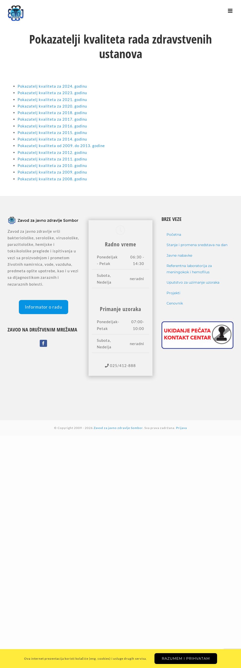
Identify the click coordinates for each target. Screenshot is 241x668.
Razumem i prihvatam (186, 658)
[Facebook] (43, 343)
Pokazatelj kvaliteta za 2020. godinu (52, 106)
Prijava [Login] (181, 428)
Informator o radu (43, 307)
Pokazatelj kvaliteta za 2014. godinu (52, 139)
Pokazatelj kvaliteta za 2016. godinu (52, 126)
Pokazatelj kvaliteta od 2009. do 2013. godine (61, 145)
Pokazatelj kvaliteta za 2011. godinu (52, 159)
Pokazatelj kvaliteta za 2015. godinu (52, 132)
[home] (43, 219)
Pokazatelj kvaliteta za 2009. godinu (52, 172)
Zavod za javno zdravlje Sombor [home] (118, 428)
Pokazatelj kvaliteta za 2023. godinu (52, 92)
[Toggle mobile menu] (230, 10)
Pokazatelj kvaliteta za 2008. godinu (52, 179)
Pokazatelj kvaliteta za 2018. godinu (52, 112)
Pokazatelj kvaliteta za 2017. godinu (52, 119)
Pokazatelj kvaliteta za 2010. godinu (52, 165)
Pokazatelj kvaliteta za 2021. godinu (52, 99)
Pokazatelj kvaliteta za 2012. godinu (52, 152)
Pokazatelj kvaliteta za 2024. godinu (52, 86)
